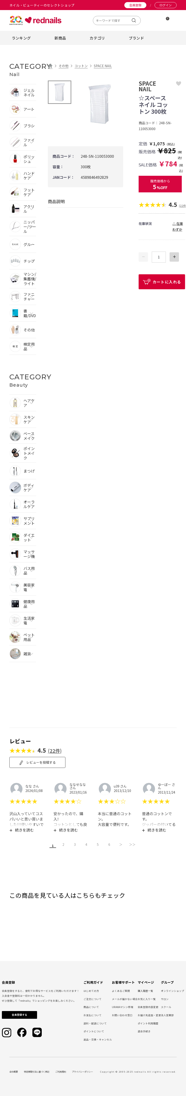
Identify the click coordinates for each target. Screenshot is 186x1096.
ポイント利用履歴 (148, 1022)
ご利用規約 (60, 1071)
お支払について (93, 1014)
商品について (91, 1006)
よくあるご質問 (121, 990)
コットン (81, 65)
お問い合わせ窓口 (122, 1014)
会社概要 (13, 1071)
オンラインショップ (172, 990)
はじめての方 (91, 990)
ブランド (136, 38)
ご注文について (93, 998)
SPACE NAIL (103, 65)
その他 (63, 65)
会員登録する (19, 1014)
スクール (166, 1006)
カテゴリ (97, 38)
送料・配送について (95, 1022)
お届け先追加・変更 (149, 1014)
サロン (165, 998)
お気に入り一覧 (147, 998)
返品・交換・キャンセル (98, 1039)
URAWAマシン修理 (122, 1006)
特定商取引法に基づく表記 (36, 1071)
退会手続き (144, 1030)
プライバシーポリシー (82, 1071)
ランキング (21, 38)
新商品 (60, 38)
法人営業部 (167, 1014)
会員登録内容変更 (148, 1006)
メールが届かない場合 (125, 998)
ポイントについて (94, 1030)
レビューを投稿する (37, 762)
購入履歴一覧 (145, 990)
